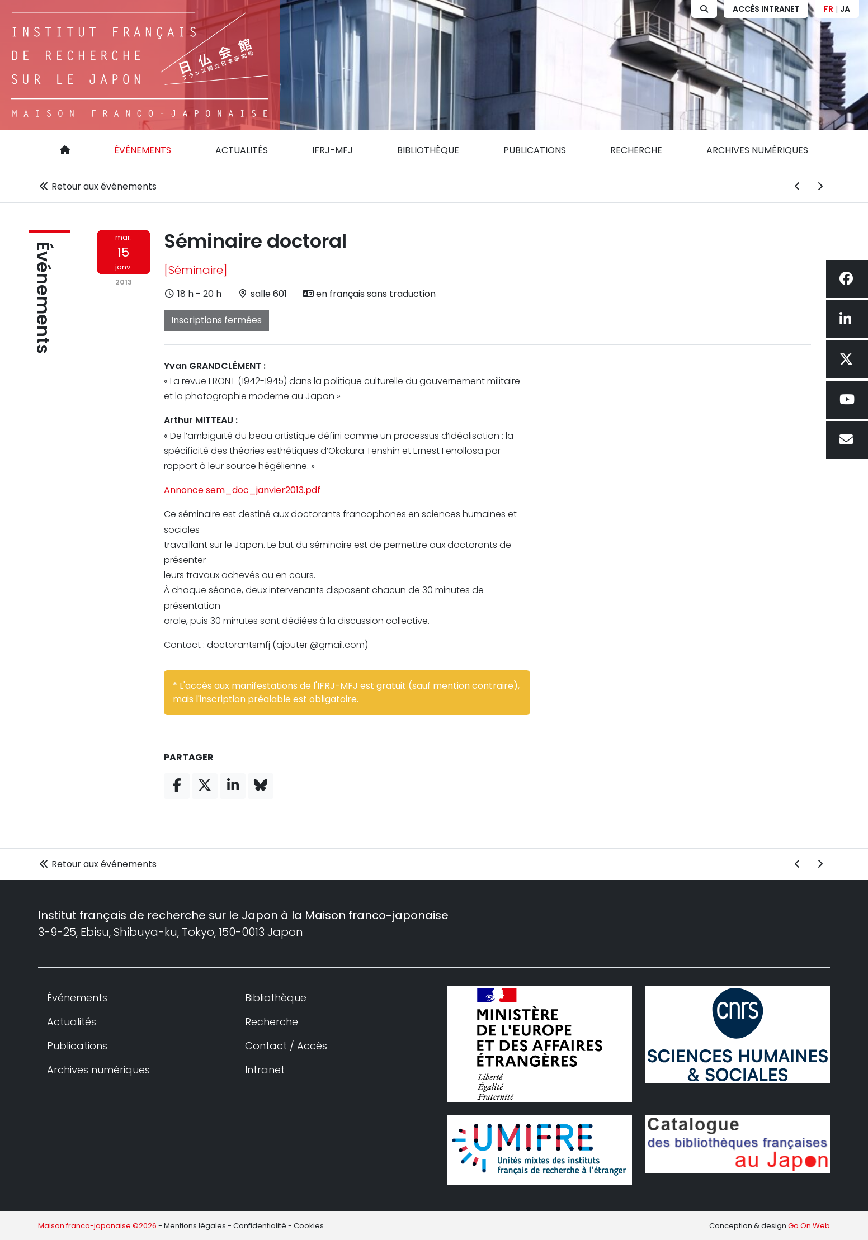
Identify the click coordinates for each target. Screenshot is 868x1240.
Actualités (241, 150)
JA (845, 9)
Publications (534, 150)
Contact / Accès (286, 1046)
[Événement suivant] (820, 186)
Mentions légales (195, 1225)
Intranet (265, 1070)
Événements (142, 150)
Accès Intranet (766, 9)
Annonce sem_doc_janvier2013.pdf (242, 490)
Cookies (309, 1225)
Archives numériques (757, 150)
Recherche (636, 150)
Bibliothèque (428, 150)
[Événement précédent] (797, 186)
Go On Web (809, 1225)
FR (828, 9)
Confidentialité (259, 1225)
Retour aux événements (97, 186)
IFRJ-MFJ (332, 150)
